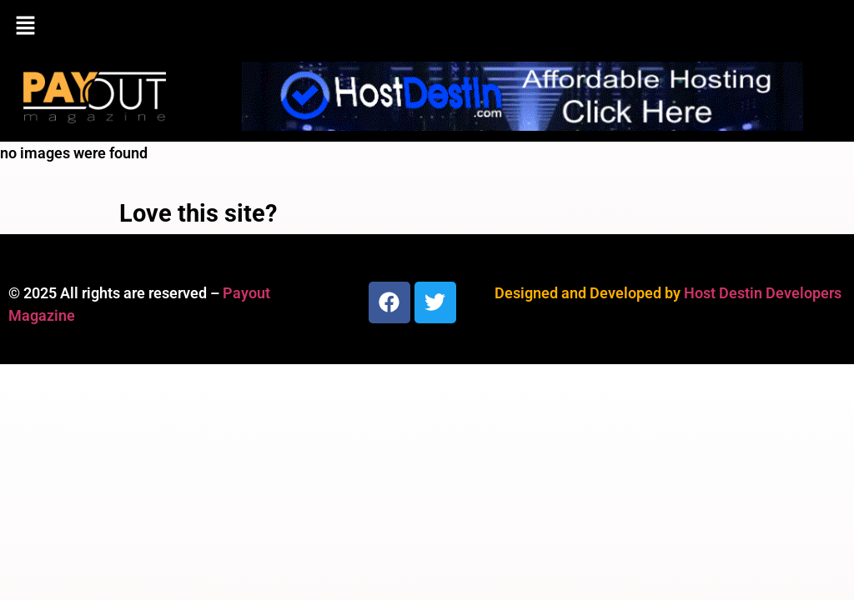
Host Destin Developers (762, 293)
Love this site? (198, 213)
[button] (427, 26)
